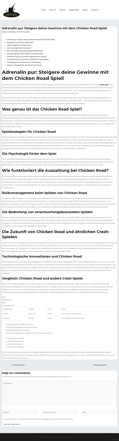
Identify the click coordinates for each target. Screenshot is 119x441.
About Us (54, 10)
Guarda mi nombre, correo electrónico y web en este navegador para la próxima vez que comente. (39, 419)
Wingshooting (75, 10)
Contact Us (95, 10)
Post (18, 32)
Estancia (64, 10)
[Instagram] (116, 10)
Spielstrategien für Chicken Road (18, 45)
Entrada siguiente (101, 365)
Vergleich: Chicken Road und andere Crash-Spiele (24, 65)
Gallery (85, 10)
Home (45, 10)
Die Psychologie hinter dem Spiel (18, 48)
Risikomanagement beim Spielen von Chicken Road (25, 54)
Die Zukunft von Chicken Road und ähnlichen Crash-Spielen (28, 59)
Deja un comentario (9, 32)
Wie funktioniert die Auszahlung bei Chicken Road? (25, 51)
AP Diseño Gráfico (77, 437)
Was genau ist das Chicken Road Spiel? (20, 42)
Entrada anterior (17, 365)
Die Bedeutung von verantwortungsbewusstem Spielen (27, 56)
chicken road (103, 85)
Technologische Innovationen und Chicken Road (24, 62)
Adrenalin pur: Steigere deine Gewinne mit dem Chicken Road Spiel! (31, 39)
